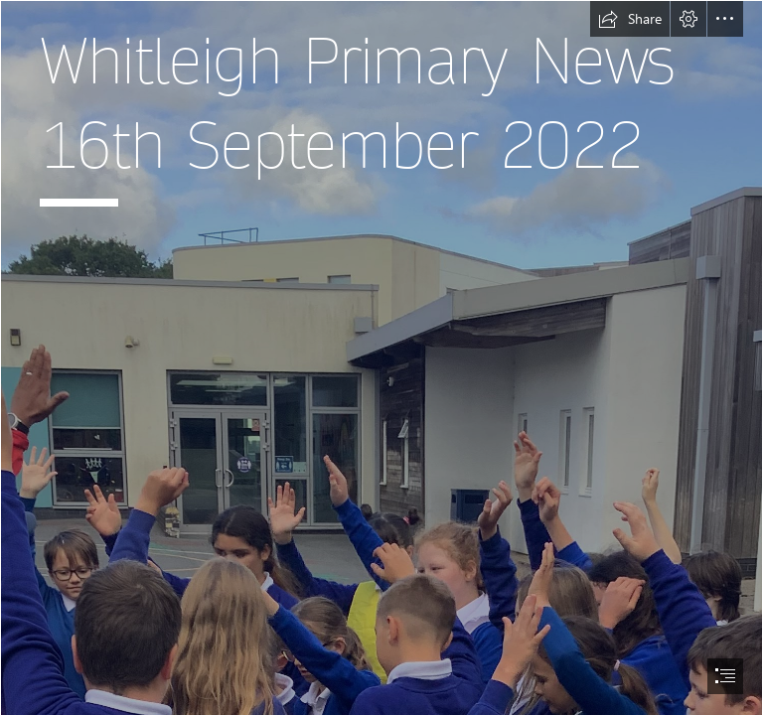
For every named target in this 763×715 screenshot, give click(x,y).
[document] (381, 357)
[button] (630, 19)
